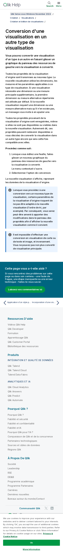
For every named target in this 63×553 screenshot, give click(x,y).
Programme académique (21, 481)
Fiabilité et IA (14, 428)
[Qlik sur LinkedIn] (52, 508)
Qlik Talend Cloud (17, 370)
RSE (10, 472)
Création (14, 18)
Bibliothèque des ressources (23, 346)
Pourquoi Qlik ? (16, 415)
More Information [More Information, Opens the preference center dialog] (31, 549)
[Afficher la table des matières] (6, 14)
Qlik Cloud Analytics (18, 387)
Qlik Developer (16, 329)
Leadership (14, 468)
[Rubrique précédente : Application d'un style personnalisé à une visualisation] (16, 303)
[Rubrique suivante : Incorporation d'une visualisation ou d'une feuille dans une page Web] (46, 303)
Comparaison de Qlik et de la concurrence (30, 436)
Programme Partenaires (20, 485)
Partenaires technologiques (22, 441)
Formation (13, 333)
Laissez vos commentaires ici (25, 289)
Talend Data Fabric (18, 374)
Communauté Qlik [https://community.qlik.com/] (29, 508)
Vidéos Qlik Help (17, 324)
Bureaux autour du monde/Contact (26, 498)
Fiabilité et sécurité (18, 419)
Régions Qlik (14, 449)
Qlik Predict (14, 395)
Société (12, 464)
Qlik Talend (14, 366)
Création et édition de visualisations (26, 21)
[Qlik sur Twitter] (46, 508)
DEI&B (11, 477)
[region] (31, 533)
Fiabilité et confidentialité (21, 423)
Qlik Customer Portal (19, 342)
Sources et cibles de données (24, 445)
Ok (31, 542)
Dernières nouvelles (18, 494)
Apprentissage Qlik (18, 337)
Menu (58, 6)
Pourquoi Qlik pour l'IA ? (20, 432)
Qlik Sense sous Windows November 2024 (31, 14)
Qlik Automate (15, 400)
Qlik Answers (15, 391)
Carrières (12, 490)
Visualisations (27, 18)
